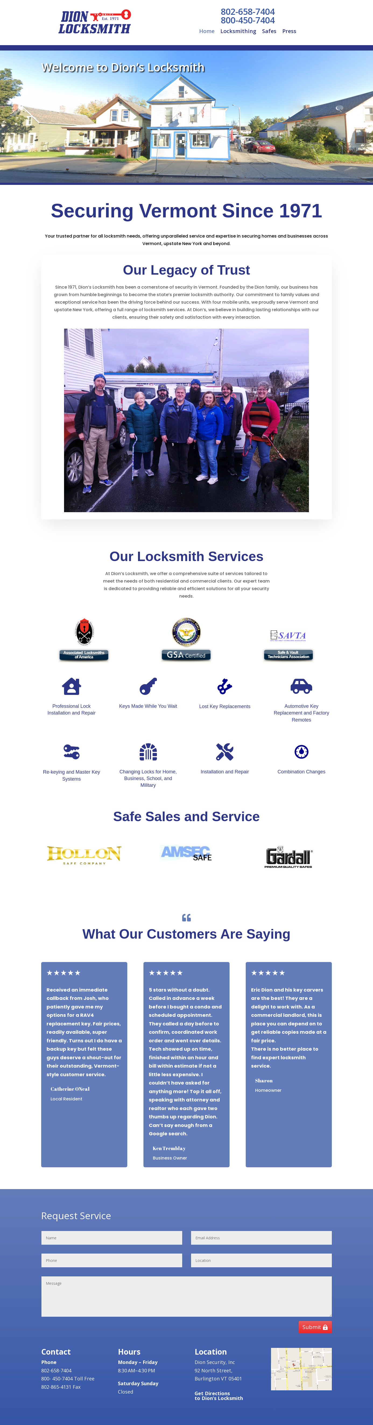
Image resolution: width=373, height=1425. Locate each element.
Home (206, 32)
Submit (311, 1327)
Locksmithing (238, 32)
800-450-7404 (248, 20)
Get (219, 1395)
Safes (269, 32)
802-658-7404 (248, 11)
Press (289, 32)
